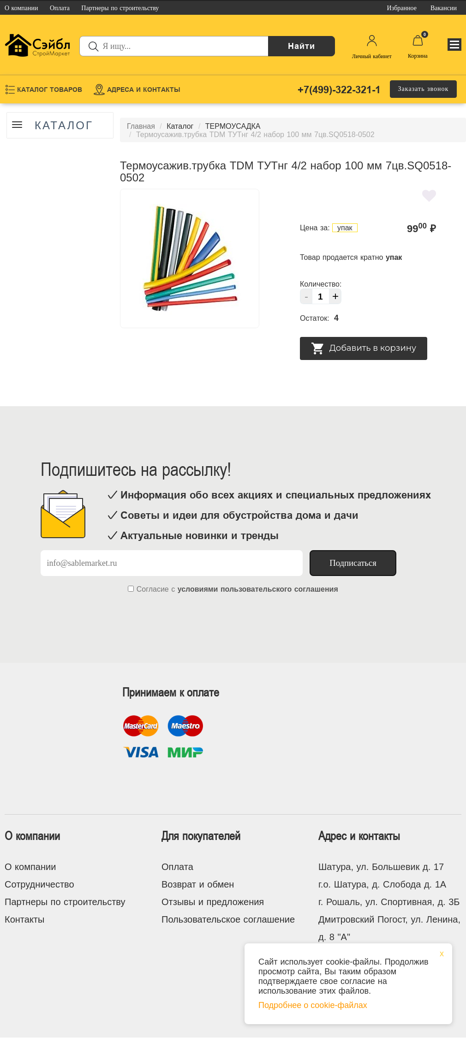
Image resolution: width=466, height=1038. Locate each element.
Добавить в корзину (363, 348)
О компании (30, 867)
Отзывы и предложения (212, 902)
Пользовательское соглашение (228, 919)
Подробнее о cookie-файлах (312, 1005)
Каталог (63, 125)
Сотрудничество (39, 884)
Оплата (177, 867)
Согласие (153, 589)
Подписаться (352, 563)
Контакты (24, 919)
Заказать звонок (423, 88)
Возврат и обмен (197, 884)
